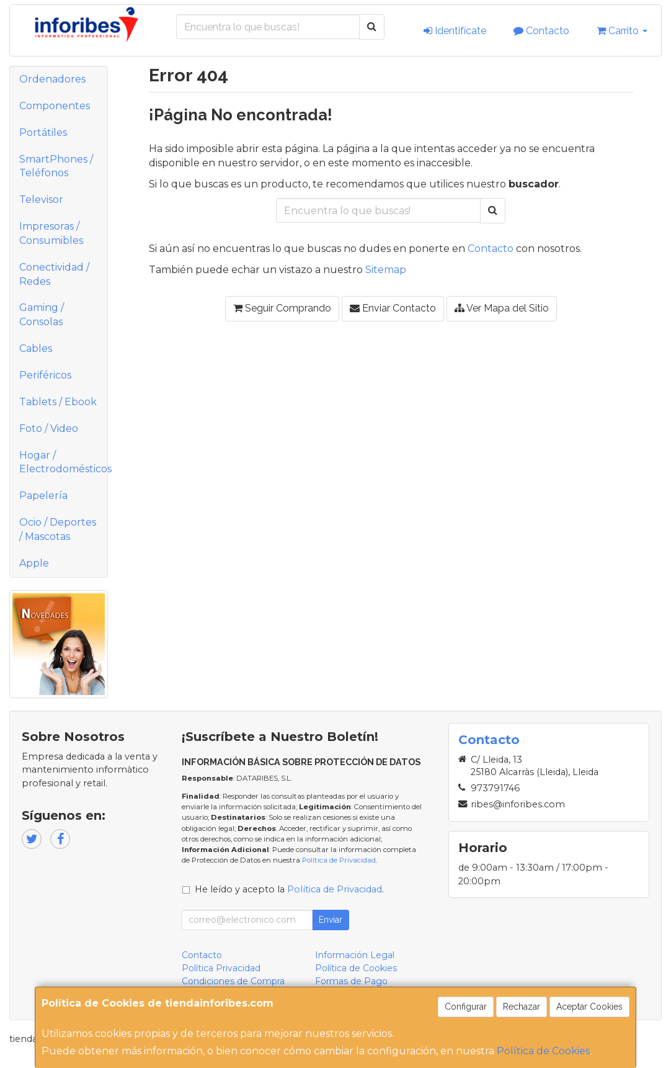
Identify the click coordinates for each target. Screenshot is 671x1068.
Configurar (466, 1007)
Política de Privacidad (339, 860)
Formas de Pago (351, 981)
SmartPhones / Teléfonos (56, 166)
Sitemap (385, 270)
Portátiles (43, 132)
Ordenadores (52, 79)
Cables (35, 348)
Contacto (541, 31)
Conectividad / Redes (54, 274)
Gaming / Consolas (41, 315)
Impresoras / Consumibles (51, 233)
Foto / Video (48, 428)
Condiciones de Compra (233, 981)
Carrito (622, 31)
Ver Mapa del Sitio (502, 308)
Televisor (41, 199)
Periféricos (45, 375)
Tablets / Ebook (58, 402)
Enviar (330, 920)
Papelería (43, 495)
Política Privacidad (221, 968)
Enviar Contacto (393, 308)
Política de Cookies (543, 1051)
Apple (34, 563)
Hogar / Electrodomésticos (63, 462)
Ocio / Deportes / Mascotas (57, 529)
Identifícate (455, 31)
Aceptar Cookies (589, 1007)
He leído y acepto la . (289, 889)
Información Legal (354, 955)
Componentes (54, 106)
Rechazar (521, 1007)
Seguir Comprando (282, 308)
